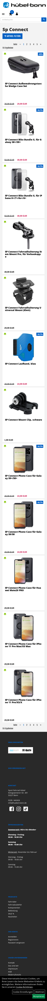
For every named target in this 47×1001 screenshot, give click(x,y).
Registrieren (13, 939)
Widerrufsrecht (14, 974)
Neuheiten (12, 916)
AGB (10, 971)
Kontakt (11, 963)
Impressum (13, 969)
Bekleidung (13, 910)
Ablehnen (39, 992)
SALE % (11, 913)
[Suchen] (43, 19)
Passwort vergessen (16, 942)
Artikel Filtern (12, 36)
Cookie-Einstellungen (23, 992)
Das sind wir (13, 966)
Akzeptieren (38, 996)
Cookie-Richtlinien (24, 987)
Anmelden (12, 937)
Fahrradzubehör (15, 905)
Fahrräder (12, 902)
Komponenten (14, 908)
